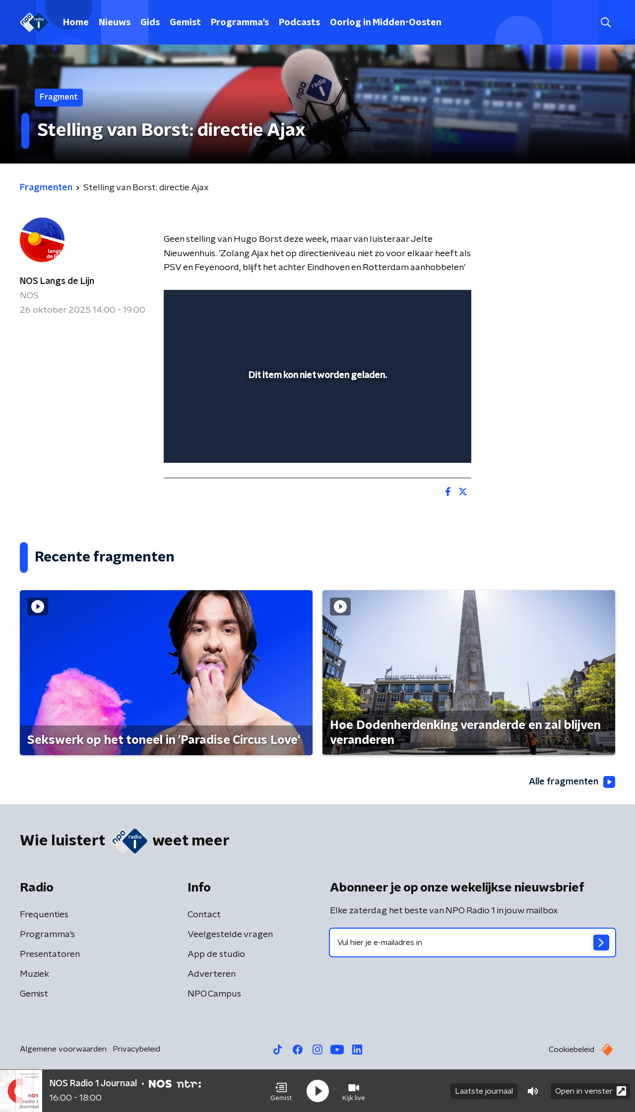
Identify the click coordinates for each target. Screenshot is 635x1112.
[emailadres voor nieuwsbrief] (472, 942)
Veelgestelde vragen (230, 934)
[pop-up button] (427, 441)
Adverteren (212, 974)
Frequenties (44, 914)
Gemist (185, 22)
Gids (150, 22)
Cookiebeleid (571, 1050)
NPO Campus (214, 994)
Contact (204, 914)
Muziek (34, 974)
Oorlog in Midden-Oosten (386, 22)
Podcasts (299, 22)
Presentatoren (50, 954)
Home (76, 22)
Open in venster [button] (590, 1091)
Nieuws (114, 22)
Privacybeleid (136, 1049)
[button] (281, 1091)
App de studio (216, 954)
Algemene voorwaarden (63, 1049)
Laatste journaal (484, 1091)
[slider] (316, 414)
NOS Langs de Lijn (57, 281)
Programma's (240, 22)
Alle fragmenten (572, 782)
